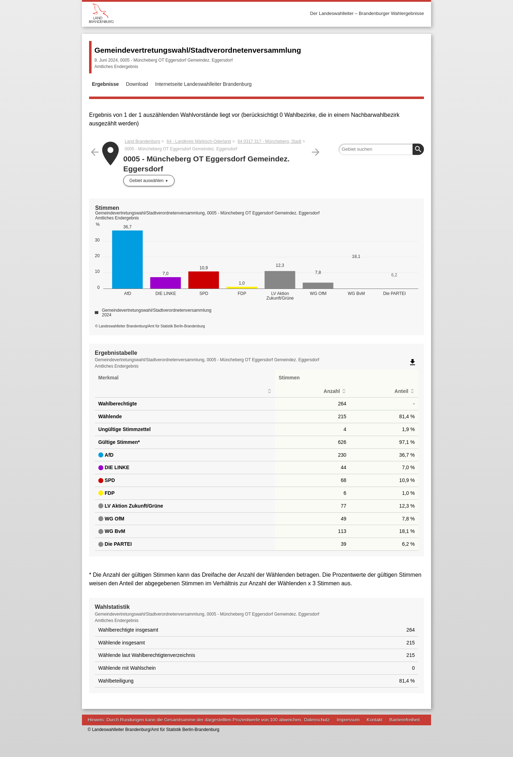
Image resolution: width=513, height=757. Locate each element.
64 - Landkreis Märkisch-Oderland (199, 141)
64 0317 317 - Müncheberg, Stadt (269, 141)
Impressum (348, 719)
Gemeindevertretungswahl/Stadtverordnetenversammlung (197, 50)
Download (137, 84)
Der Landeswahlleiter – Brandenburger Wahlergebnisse (367, 13)
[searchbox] (381, 149)
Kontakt (374, 719)
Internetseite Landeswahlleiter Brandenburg (203, 84)
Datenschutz (317, 719)
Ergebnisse (105, 84)
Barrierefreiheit (404, 719)
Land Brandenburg (142, 141)
